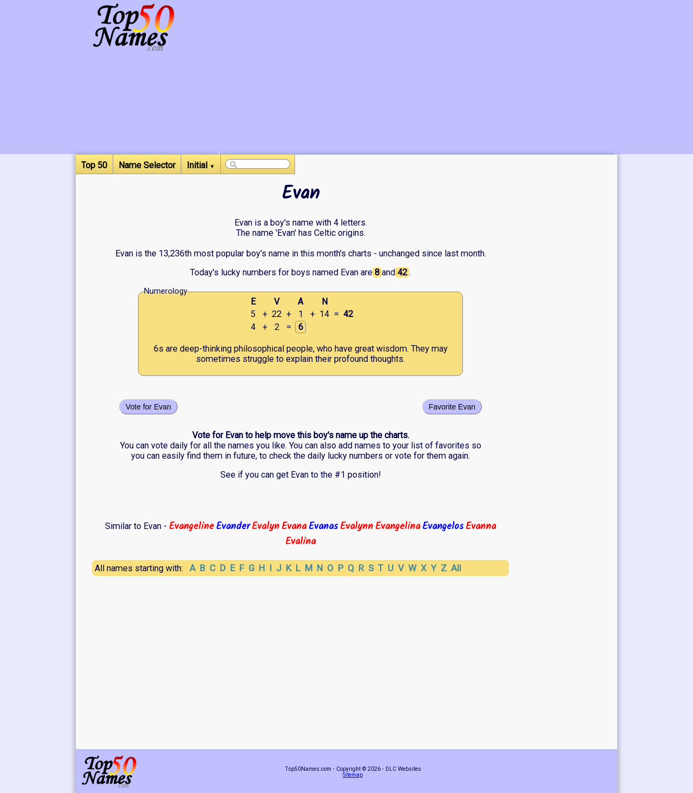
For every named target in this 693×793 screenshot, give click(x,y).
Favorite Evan (452, 406)
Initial (201, 165)
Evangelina (397, 526)
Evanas (323, 526)
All (456, 568)
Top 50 (94, 165)
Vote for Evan (148, 406)
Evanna (481, 526)
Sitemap (353, 775)
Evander (233, 526)
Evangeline (191, 526)
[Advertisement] (417, 78)
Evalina (300, 541)
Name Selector (147, 165)
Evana (294, 526)
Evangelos (442, 526)
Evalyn (265, 526)
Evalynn (356, 526)
